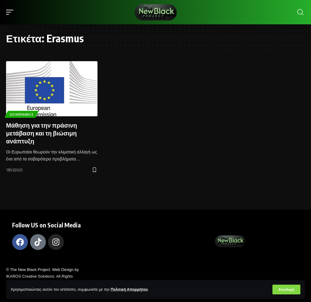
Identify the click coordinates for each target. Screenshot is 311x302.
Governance (22, 114)
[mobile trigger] (11, 12)
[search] (300, 12)
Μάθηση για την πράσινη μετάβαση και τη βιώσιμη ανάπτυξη (41, 133)
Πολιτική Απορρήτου (130, 289)
